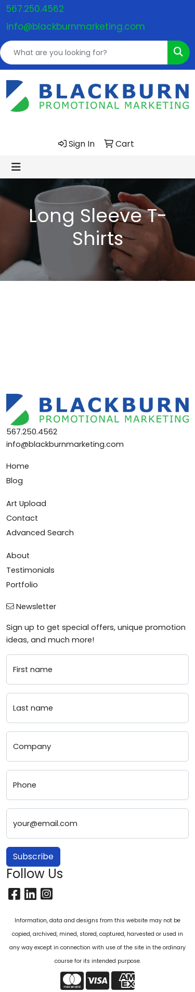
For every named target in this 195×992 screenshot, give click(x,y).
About (18, 555)
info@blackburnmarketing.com (75, 26)
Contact (22, 518)
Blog (14, 480)
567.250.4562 (35, 9)
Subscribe (33, 856)
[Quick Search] (84, 53)
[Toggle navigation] (16, 167)
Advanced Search (40, 532)
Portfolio (22, 584)
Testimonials (30, 570)
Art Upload (26, 503)
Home (17, 466)
